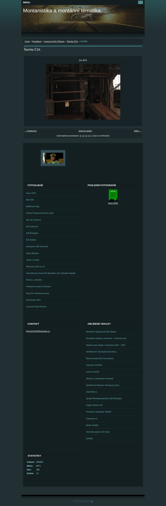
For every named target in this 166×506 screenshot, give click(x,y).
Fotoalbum (37, 41)
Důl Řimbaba (32, 233)
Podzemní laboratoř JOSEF (98, 412)
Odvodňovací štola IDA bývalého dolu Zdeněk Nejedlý (51, 273)
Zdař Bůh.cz (91, 392)
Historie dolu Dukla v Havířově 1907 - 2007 (106, 345)
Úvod (27, 41)
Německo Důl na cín (35, 266)
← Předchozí (31, 131)
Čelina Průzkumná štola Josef (39, 213)
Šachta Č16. (72, 41)
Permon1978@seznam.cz (38, 331)
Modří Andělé (92, 425)
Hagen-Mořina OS (94, 405)
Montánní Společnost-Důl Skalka (101, 331)
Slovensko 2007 (33, 300)
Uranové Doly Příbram (54, 41)
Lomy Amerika (92, 372)
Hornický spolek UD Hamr (98, 432)
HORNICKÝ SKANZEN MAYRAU (101, 352)
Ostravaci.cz (91, 418)
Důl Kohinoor (32, 226)
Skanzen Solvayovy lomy (37, 293)
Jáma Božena (32, 253)
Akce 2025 (31, 193)
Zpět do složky (85, 131)
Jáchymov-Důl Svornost (37, 246)
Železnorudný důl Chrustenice (100, 358)
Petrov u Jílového (34, 280)
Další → (137, 131)
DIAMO (89, 438)
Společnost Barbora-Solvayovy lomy (102, 385)
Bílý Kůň (30, 200)
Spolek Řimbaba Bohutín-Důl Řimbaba (104, 398)
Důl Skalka (31, 240)
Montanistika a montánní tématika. (62, 10)
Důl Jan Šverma (33, 220)
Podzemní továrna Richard (38, 286)
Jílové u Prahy (32, 260)
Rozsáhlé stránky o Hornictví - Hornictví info (106, 338)
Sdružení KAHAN (94, 365)
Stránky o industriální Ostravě (99, 378)
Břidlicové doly (33, 206)
